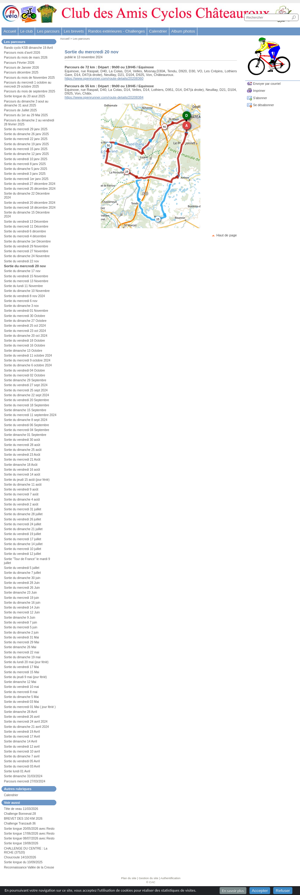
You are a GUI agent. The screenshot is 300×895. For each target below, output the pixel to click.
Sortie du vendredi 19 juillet (22, 534)
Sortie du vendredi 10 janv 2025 (25, 159)
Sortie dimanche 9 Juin (19, 617)
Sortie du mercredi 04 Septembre (26, 430)
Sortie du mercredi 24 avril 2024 (26, 721)
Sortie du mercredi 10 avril (22, 751)
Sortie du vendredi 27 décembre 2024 (29, 183)
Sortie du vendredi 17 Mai (21, 667)
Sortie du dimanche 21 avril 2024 (26, 726)
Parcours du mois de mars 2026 (26, 57)
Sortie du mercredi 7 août (21, 494)
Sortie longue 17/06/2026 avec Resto (29, 833)
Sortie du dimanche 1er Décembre (27, 241)
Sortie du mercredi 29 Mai (21, 642)
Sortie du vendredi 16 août (22, 469)
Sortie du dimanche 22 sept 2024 (26, 395)
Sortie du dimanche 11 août (22, 484)
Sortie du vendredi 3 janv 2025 (25, 173)
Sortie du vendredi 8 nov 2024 (24, 296)
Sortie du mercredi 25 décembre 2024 (29, 188)
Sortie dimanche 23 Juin (20, 592)
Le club (26, 31)
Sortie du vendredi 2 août (21, 504)
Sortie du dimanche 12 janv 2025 (26, 154)
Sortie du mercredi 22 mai (21, 652)
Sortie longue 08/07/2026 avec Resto (29, 838)
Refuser (283, 890)
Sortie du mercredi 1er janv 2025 (26, 179)
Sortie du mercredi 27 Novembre (26, 251)
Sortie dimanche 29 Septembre (25, 380)
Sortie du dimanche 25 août (22, 449)
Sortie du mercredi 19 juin (21, 597)
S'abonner (260, 98)
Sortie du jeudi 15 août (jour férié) (27, 479)
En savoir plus (233, 890)
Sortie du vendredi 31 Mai (21, 637)
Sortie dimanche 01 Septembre (25, 435)
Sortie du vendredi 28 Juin (22, 582)
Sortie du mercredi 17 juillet (22, 539)
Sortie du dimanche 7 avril (22, 756)
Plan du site (128, 878)
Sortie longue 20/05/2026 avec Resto (29, 828)
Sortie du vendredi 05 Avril (22, 761)
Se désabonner (263, 105)
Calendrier (158, 31)
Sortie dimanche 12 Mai (20, 682)
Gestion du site (148, 878)
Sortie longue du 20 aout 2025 (24, 96)
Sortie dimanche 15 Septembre (25, 410)
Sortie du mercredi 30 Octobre (24, 316)
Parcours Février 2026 (19, 62)
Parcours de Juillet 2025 (20, 110)
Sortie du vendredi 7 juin (20, 622)
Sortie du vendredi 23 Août (22, 454)
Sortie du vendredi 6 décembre (25, 231)
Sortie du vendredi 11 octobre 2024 (28, 355)
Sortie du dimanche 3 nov (21, 305)
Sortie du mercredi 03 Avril (22, 766)
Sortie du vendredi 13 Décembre (26, 221)
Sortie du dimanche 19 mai (22, 657)
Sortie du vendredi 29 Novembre (26, 246)
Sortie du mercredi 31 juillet (22, 509)
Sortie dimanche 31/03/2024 (23, 776)
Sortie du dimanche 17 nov (22, 271)
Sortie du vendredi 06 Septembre (26, 425)
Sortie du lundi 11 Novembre (23, 286)
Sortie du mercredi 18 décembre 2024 (29, 207)
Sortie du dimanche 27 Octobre (25, 320)
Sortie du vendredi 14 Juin (22, 607)
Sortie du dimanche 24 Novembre (27, 256)
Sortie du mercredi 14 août (22, 474)
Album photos (183, 31)
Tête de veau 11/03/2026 (21, 809)
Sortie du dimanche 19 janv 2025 (26, 144)
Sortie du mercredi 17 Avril (22, 736)
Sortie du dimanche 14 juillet (23, 544)
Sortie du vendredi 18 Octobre (24, 340)
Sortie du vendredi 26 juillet (22, 519)
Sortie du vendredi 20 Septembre (26, 400)
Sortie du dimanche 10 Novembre (27, 291)
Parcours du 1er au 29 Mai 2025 (26, 115)
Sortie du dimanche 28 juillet (23, 514)
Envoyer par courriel (267, 83)
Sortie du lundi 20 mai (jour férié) (26, 662)
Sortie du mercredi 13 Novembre (26, 281)
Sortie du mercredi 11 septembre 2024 (30, 415)
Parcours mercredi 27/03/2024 (24, 781)
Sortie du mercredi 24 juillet (22, 524)
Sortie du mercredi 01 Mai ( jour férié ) (30, 707)
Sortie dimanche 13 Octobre (23, 350)
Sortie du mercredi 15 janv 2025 (26, 149)
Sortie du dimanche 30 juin (22, 578)
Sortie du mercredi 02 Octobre (24, 375)
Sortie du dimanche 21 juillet (23, 529)
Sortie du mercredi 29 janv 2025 (26, 129)
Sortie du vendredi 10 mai (21, 686)
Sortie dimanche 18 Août (20, 464)
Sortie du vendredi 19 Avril (22, 731)
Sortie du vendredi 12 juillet (22, 553)
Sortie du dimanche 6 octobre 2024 (28, 365)
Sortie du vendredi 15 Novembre (26, 276)
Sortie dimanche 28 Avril (20, 711)
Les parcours (81, 38)
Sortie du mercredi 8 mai (20, 692)
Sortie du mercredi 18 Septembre (26, 405)
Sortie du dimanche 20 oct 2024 (25, 335)
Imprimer (259, 90)
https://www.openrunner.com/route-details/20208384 (104, 97)
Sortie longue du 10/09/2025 (23, 862)
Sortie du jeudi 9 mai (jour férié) (25, 677)
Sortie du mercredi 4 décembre (25, 236)
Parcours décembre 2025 (21, 72)
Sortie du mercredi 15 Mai (21, 672)
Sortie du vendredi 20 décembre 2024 (29, 202)
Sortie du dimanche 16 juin (22, 602)
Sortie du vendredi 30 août (22, 439)
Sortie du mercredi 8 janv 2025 (25, 164)
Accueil (9, 31)
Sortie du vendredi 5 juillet (21, 568)
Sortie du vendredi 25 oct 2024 (25, 325)
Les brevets (74, 31)
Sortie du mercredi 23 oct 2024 (25, 330)
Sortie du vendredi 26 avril (22, 716)
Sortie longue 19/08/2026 (21, 843)
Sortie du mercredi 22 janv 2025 (26, 139)
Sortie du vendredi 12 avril (22, 746)
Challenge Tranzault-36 (20, 823)
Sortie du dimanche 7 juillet (22, 572)
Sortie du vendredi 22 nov (21, 261)
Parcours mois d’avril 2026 (22, 52)
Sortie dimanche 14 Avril (20, 741)
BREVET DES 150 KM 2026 (23, 818)
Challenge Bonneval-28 (20, 813)
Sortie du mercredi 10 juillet (22, 549)
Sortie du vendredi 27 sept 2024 (26, 385)
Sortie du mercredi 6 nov (20, 301)
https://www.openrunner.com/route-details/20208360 (104, 78)
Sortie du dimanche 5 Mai (21, 697)
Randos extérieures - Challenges (116, 31)
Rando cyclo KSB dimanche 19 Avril (28, 47)
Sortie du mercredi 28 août (22, 445)
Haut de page (226, 235)
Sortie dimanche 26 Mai (20, 647)
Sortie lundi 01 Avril (17, 771)
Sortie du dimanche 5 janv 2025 (25, 169)
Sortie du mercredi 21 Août (22, 459)
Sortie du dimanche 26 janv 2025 (26, 134)
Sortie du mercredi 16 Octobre (24, 345)
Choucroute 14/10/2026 (20, 857)
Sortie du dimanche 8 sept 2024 (25, 420)
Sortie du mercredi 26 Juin (22, 587)
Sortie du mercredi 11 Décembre (26, 226)
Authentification (171, 878)
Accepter (260, 890)
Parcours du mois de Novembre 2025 (29, 77)
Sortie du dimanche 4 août (22, 499)
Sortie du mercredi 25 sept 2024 (26, 390)
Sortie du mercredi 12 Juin (22, 612)
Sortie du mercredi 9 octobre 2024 (27, 360)
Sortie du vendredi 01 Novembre (26, 310)
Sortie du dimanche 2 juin (21, 632)
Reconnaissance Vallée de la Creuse (29, 867)
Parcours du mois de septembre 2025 (29, 91)
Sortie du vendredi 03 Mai (21, 701)
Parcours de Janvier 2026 (21, 67)
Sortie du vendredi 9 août (21, 489)
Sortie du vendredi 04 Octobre (24, 370)
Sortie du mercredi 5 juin (20, 627)
